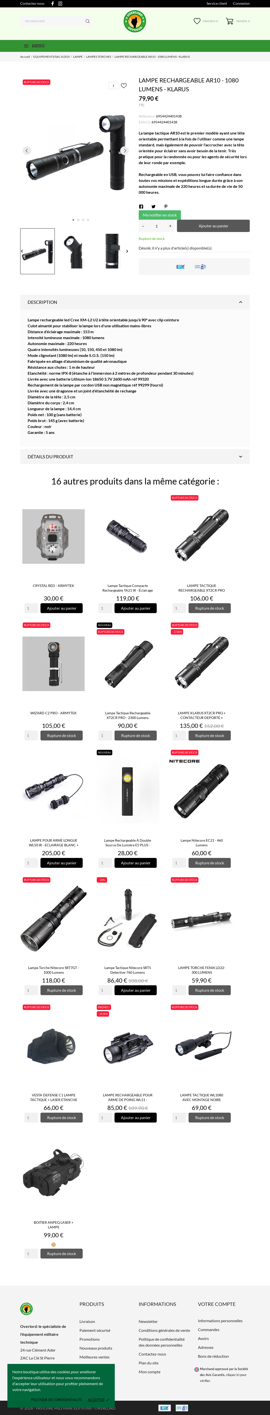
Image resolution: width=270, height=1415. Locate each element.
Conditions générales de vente (164, 1330)
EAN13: (145, 122)
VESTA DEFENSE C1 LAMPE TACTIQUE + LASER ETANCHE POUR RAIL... (53, 1099)
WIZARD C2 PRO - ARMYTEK (53, 713)
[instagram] (60, 3)
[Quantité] (156, 226)
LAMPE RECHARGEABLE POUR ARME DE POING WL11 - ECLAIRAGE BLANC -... (128, 1099)
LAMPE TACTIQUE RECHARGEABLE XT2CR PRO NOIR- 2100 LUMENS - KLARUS (201, 590)
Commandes (208, 1329)
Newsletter (148, 1321)
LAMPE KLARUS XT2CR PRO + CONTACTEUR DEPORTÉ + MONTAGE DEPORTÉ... (202, 717)
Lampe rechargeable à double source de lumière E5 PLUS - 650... (127, 845)
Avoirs (203, 1338)
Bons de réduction (213, 1356)
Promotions (89, 1339)
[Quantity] (31, 608)
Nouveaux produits (95, 1348)
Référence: (147, 116)
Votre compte (217, 1304)
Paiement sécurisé (94, 1330)
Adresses (205, 1347)
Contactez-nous (32, 3)
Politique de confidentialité (56, 1400)
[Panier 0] (238, 21)
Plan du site (148, 1362)
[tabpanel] (75, 151)
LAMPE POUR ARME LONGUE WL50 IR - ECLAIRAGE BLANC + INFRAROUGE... (53, 845)
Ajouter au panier (213, 225)
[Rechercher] (56, 21)
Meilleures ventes (94, 1357)
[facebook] (53, 3)
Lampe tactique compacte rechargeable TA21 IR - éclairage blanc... (127, 590)
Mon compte (149, 1371)
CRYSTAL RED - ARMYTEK (53, 585)
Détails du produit (136, 457)
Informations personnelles (220, 1320)
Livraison (87, 1321)
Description (136, 302)
